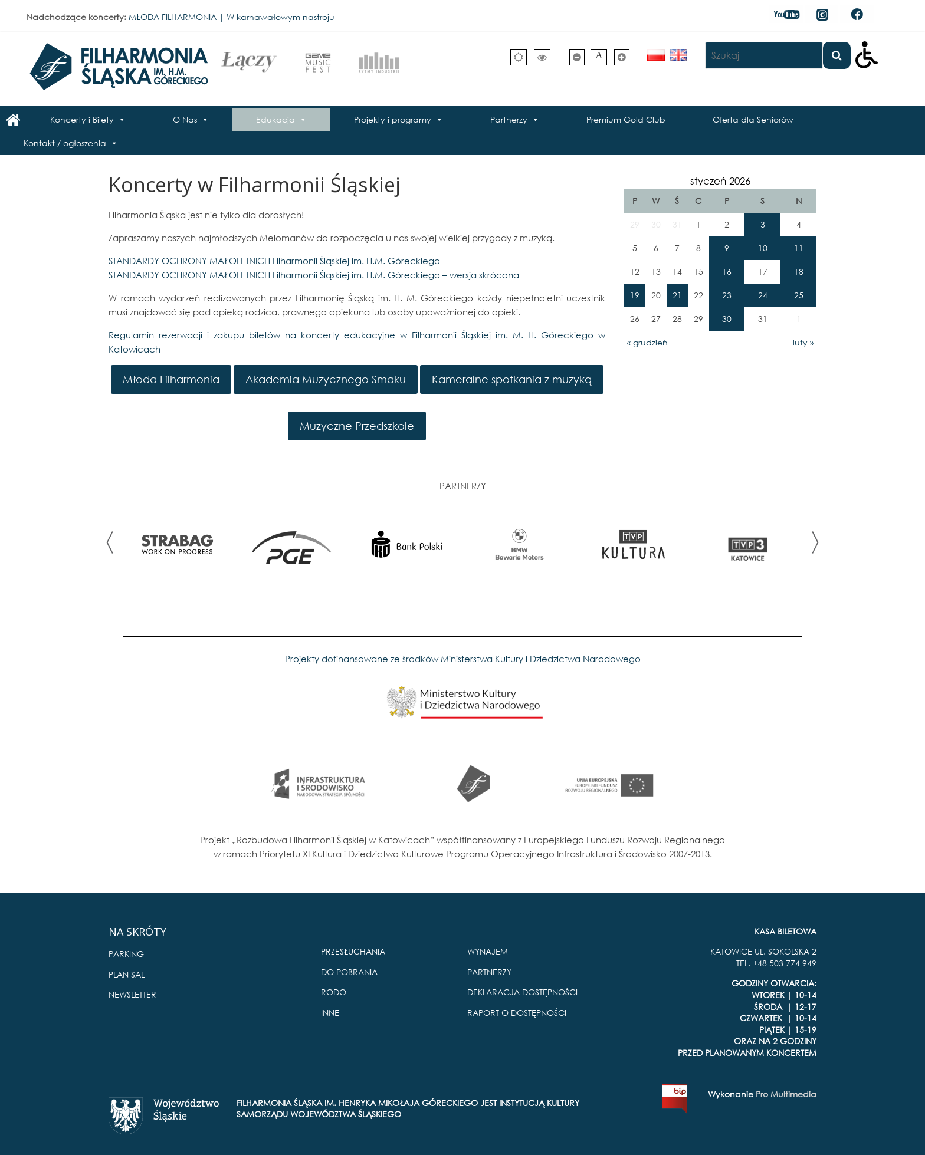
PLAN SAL (127, 974)
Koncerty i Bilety (82, 119)
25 (798, 295)
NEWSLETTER (132, 994)
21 (677, 295)
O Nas (185, 119)
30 (727, 318)
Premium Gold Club (625, 119)
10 (762, 248)
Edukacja (275, 119)
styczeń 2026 (720, 181)
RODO (333, 992)
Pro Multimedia (786, 1094)
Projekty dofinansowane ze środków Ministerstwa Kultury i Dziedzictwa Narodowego (463, 658)
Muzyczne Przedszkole (357, 425)
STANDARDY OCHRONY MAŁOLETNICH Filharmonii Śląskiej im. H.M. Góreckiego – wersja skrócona (314, 275)
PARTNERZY (489, 972)
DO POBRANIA (349, 972)
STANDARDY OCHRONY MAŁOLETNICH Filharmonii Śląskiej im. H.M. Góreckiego (274, 260)
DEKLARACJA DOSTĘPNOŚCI (522, 992)
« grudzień (647, 342)
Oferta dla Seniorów (753, 119)
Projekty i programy (392, 119)
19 (634, 295)
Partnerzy (508, 119)
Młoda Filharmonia (171, 379)
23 (727, 295)
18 (798, 271)
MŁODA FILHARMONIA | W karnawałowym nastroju (231, 16)
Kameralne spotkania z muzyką (512, 379)
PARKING (126, 953)
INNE (330, 1012)
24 (762, 295)
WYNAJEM (487, 951)
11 (798, 248)
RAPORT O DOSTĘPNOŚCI (516, 1012)
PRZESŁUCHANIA (353, 951)
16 (727, 271)
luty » (803, 342)
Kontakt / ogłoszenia (65, 143)
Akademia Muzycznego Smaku (325, 379)
